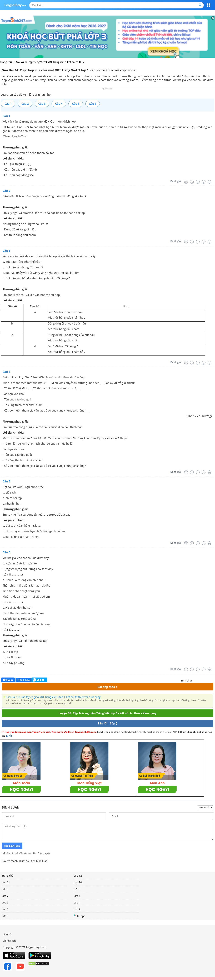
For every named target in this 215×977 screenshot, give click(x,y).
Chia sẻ (8, 679)
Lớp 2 (77, 909)
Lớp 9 (5, 889)
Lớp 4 (77, 902)
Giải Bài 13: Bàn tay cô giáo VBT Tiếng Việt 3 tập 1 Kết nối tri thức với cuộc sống (53, 697)
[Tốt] (203, 182)
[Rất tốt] (209, 182)
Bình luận (23, 680)
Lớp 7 (5, 895)
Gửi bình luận (12, 846)
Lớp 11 (6, 882)
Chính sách (9, 940)
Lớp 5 (5, 902)
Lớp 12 (78, 875)
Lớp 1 (5, 916)
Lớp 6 (77, 895)
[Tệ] (192, 182)
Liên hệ (7, 934)
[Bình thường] (198, 182)
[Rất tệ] (186, 182)
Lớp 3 (5, 909)
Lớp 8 (77, 889)
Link (9, 736)
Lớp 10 (78, 882)
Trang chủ (7, 875)
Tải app (79, 916)
